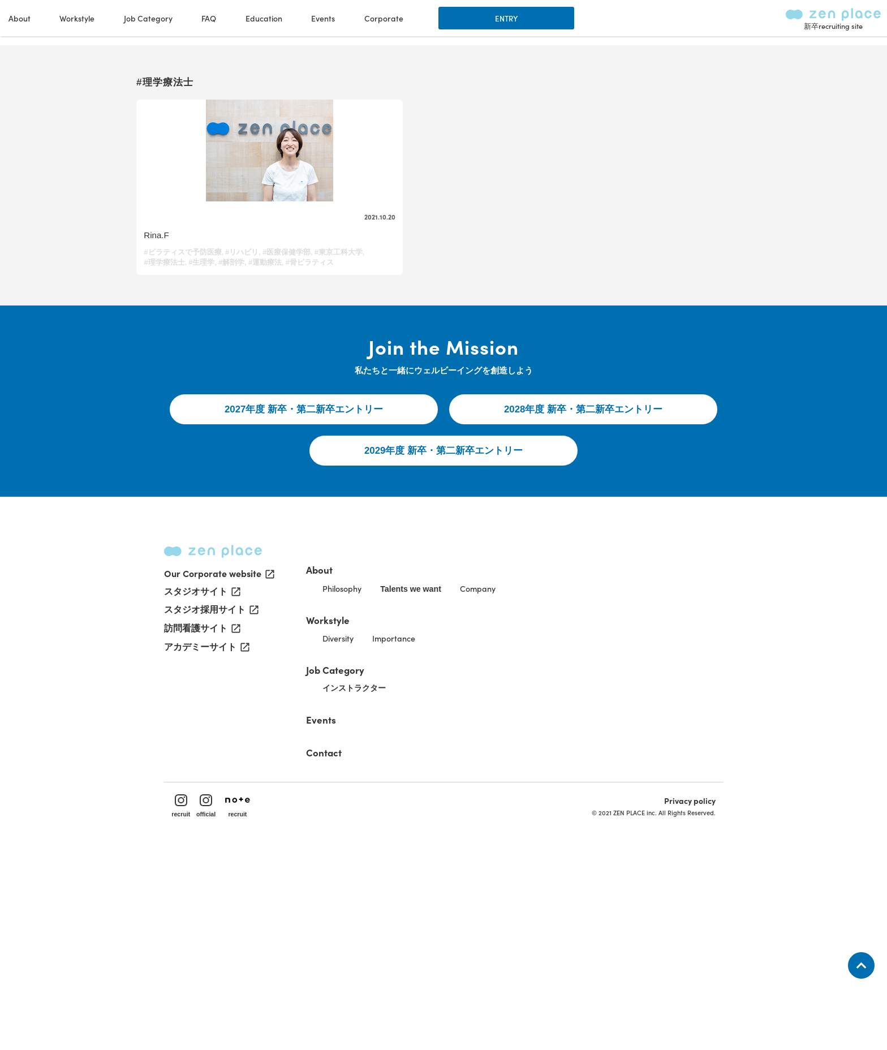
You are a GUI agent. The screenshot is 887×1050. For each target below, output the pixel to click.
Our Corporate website (218, 762)
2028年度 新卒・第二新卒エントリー (583, 547)
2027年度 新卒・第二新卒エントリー (304, 547)
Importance (448, 812)
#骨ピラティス (272, 345)
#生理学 (163, 345)
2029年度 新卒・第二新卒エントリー (443, 595)
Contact (360, 926)
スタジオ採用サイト (210, 801)
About (355, 736)
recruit (196, 996)
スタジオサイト (201, 781)
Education (567, 22)
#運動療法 (227, 345)
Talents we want (467, 759)
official (224, 996)
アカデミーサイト (206, 839)
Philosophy (385, 758)
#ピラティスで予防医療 (188, 324)
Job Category (373, 842)
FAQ (513, 22)
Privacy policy (674, 991)
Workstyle (365, 789)
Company (546, 758)
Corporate (687, 22)
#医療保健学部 (174, 334)
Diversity (381, 812)
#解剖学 (193, 345)
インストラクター (399, 864)
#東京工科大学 (227, 334)
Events (627, 22)
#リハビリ (248, 324)
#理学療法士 (275, 334)
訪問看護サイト (201, 820)
